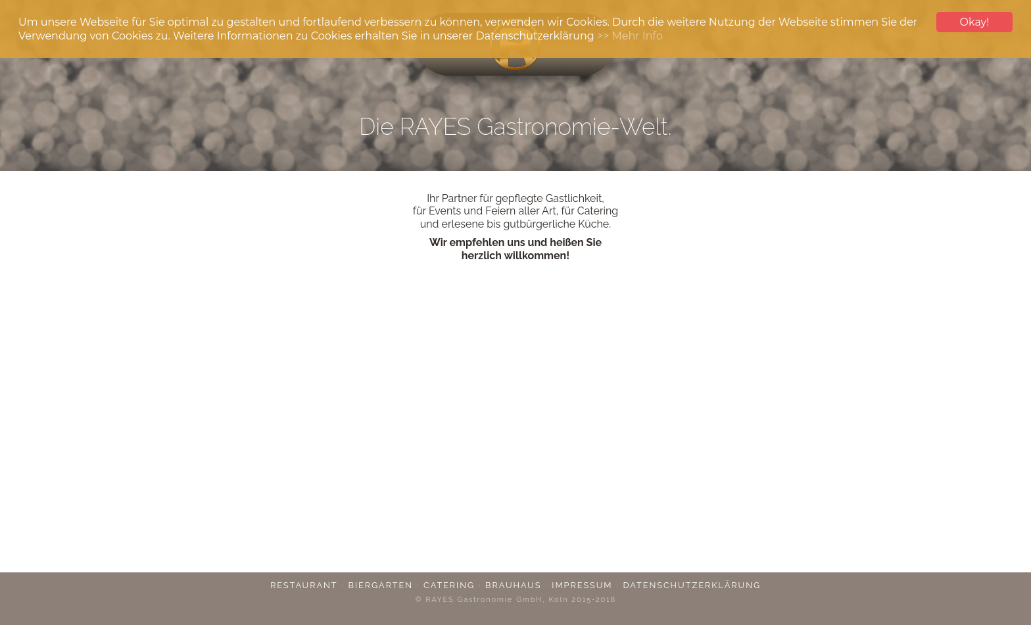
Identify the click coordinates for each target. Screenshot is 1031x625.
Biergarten (381, 585)
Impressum (582, 585)
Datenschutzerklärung (692, 585)
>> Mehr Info (630, 36)
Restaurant (304, 585)
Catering (449, 585)
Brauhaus (513, 585)
